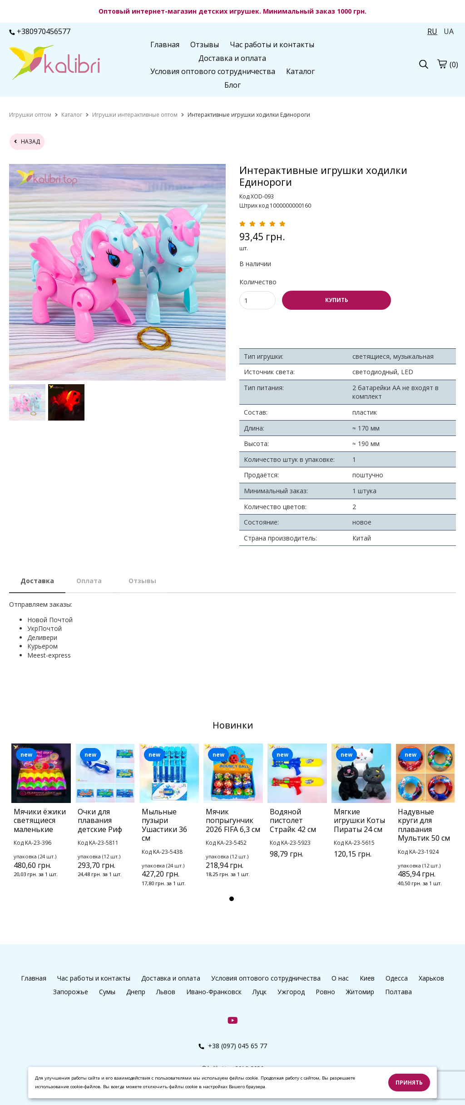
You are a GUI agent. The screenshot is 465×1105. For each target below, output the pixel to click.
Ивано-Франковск (214, 991)
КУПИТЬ (336, 300)
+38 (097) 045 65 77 (232, 1045)
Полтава (398, 991)
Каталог (300, 71)
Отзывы (204, 45)
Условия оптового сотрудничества (212, 71)
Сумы (107, 991)
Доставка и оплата (232, 58)
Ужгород (291, 991)
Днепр (135, 991)
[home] (30, 115)
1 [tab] (231, 899)
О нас (340, 978)
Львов (165, 991)
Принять (409, 1082)
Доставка (37, 580)
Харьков (431, 978)
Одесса (397, 978)
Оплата (89, 580)
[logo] (54, 63)
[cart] (441, 64)
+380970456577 (39, 31)
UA (449, 31)
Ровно (325, 991)
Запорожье (70, 991)
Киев (367, 978)
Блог (232, 85)
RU (432, 31)
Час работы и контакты (272, 45)
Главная (164, 45)
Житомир (360, 991)
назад (27, 141)
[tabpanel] (41, 822)
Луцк (259, 991)
